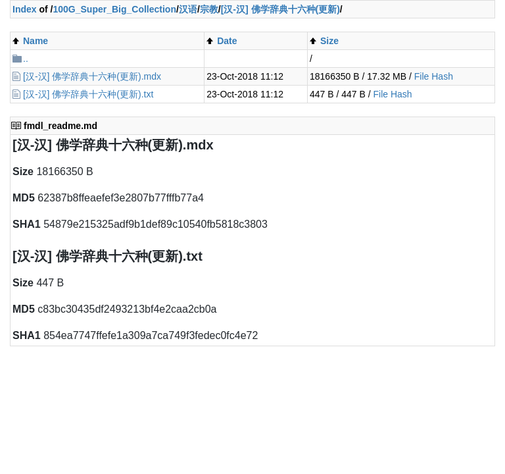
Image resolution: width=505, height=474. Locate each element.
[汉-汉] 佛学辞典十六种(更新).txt (88, 94)
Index (24, 9)
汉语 (188, 9)
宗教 (209, 9)
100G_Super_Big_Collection (114, 9)
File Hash (433, 76)
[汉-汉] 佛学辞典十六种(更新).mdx (92, 76)
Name (35, 41)
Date (227, 41)
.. (25, 58)
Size (329, 41)
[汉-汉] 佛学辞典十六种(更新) (280, 9)
